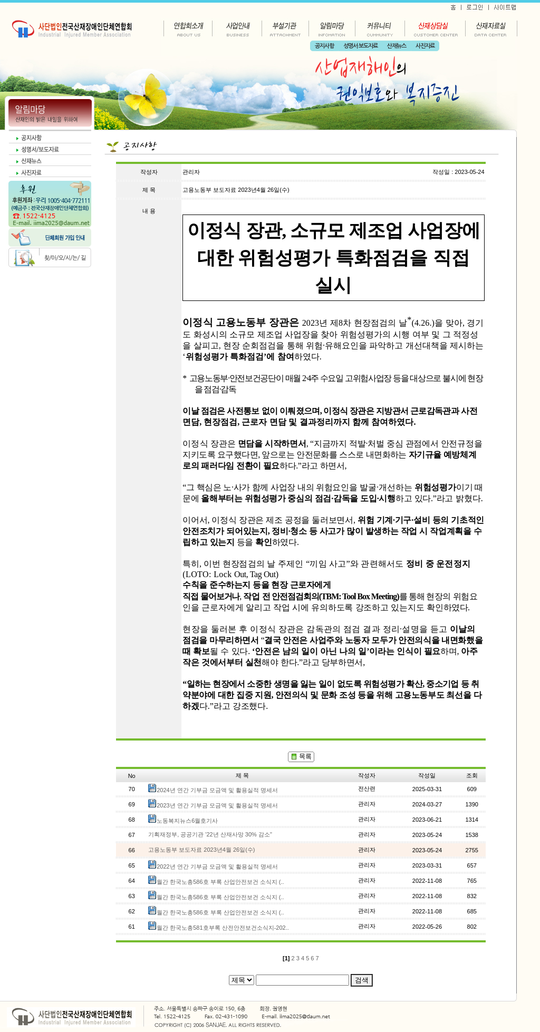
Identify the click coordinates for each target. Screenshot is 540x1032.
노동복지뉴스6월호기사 (187, 820)
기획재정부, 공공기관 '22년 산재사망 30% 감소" (210, 834)
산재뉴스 (396, 46)
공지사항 (324, 46)
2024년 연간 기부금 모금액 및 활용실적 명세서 (217, 790)
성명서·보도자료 (360, 46)
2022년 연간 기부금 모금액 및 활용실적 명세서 (217, 866)
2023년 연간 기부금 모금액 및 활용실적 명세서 (217, 805)
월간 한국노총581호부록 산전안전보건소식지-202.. (223, 927)
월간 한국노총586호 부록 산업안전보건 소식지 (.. (220, 882)
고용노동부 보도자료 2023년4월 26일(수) (201, 849)
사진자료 (425, 46)
